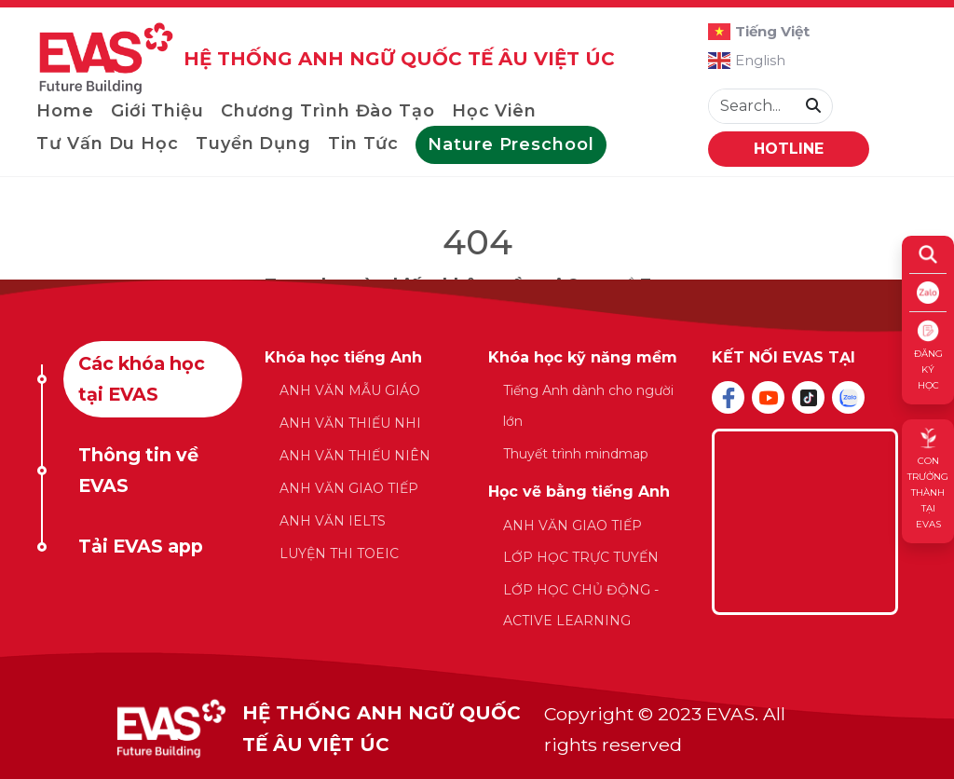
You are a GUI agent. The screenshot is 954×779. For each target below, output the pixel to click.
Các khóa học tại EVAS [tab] (141, 378)
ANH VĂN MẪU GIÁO (349, 390)
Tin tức (363, 143)
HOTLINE (789, 148)
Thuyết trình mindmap (575, 453)
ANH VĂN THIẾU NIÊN (354, 455)
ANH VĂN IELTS (332, 520)
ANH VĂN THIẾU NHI (350, 423)
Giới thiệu (157, 111)
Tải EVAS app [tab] (140, 546)
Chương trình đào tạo (328, 111)
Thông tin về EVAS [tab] (138, 470)
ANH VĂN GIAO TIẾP (348, 488)
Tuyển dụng (253, 143)
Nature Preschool (510, 144)
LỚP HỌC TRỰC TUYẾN (581, 557)
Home (65, 111)
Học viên (494, 111)
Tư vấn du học (107, 143)
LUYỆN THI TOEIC (339, 553)
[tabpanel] (477, 498)
